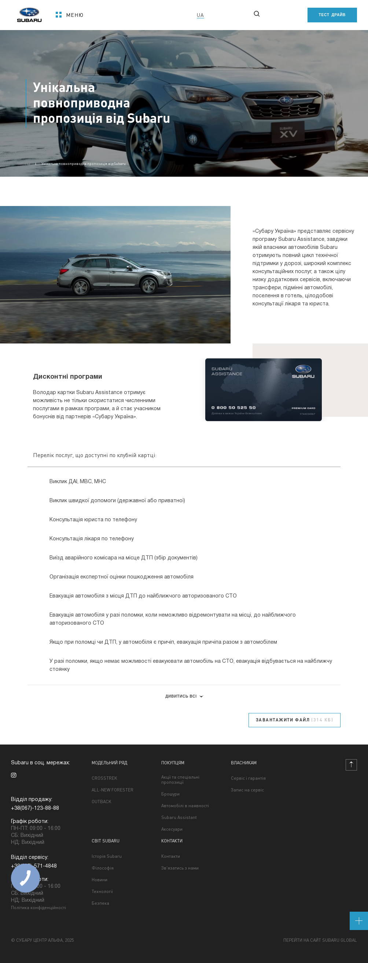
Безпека (100, 903)
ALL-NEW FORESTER (112, 790)
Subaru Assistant (179, 817)
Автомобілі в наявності (185, 805)
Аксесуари (172, 829)
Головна (23, 163)
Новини (99, 879)
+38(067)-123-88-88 (35, 808)
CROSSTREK (104, 778)
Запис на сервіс (247, 790)
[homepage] (29, 12)
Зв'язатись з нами (180, 868)
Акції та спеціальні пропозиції (180, 780)
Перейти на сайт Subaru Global (320, 940)
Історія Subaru (107, 856)
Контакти (170, 856)
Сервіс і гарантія (248, 778)
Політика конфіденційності (38, 907)
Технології (102, 891)
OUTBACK (101, 801)
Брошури (170, 794)
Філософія (103, 868)
